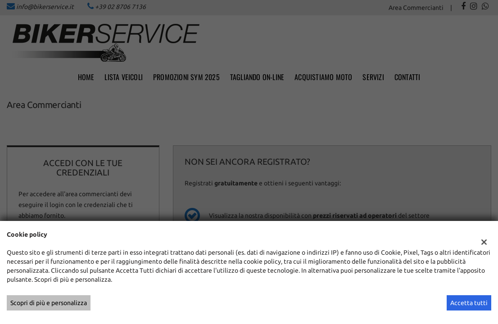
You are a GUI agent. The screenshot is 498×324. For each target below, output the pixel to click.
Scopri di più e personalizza (48, 302)
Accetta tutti (469, 302)
